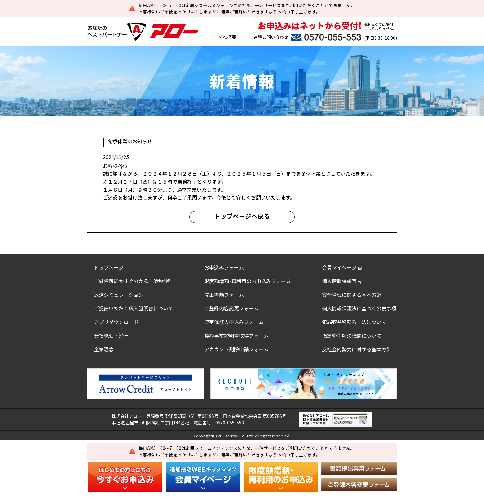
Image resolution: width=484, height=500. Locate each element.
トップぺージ (109, 267)
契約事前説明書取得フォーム (236, 335)
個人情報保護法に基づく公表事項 (359, 308)
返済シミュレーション (118, 294)
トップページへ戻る (242, 216)
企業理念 (104, 349)
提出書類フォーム (224, 294)
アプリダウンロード (116, 322)
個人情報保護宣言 (342, 281)
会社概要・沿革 (111, 335)
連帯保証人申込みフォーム (234, 322)
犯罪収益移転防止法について (354, 322)
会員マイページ (339, 267)
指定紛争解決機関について (351, 335)
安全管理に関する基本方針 (351, 294)
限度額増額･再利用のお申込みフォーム (247, 281)
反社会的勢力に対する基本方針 (356, 349)
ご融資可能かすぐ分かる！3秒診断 (132, 281)
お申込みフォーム (224, 267)
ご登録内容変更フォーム (231, 308)
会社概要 (227, 37)
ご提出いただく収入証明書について (133, 308)
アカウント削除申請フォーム (236, 349)
